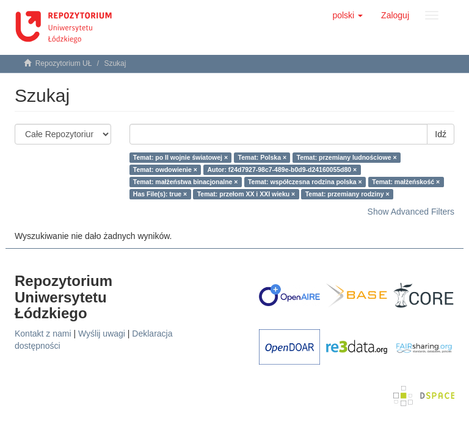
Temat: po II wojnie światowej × (180, 157)
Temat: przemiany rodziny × (347, 194)
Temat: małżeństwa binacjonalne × (185, 181)
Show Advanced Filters (411, 211)
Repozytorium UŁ (63, 63)
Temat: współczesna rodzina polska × (305, 181)
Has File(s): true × (160, 194)
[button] (347, 15)
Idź (440, 134)
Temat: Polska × (262, 157)
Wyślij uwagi (101, 333)
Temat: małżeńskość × (406, 181)
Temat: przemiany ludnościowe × (347, 157)
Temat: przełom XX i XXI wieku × (246, 194)
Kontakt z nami (43, 333)
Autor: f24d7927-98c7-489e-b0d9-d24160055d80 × (282, 169)
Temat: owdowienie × (165, 169)
